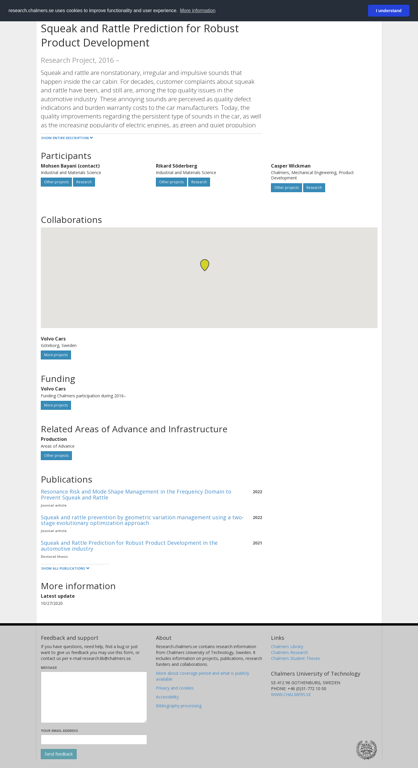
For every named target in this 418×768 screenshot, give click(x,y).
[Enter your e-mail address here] (94, 740)
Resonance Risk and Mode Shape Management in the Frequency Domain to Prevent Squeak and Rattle (136, 494)
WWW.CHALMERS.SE (291, 694)
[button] (204, 265)
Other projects (56, 181)
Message (49, 667)
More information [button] (197, 10)
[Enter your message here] (94, 697)
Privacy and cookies (175, 688)
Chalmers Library (287, 646)
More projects (56, 354)
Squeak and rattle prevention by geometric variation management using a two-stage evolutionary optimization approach (142, 520)
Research (84, 181)
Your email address (59, 730)
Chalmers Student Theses (295, 658)
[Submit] (59, 754)
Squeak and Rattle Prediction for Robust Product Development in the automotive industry (129, 545)
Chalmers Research (289, 652)
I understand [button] (388, 10)
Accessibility (167, 697)
